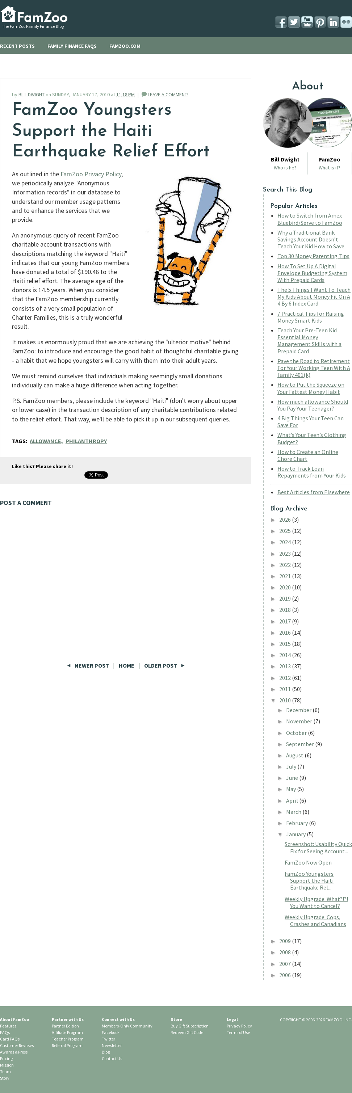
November (299, 721)
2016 (285, 632)
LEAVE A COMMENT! (168, 94)
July (291, 766)
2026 (285, 519)
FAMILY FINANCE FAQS (72, 46)
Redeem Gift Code (187, 1032)
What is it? (329, 167)
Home (126, 665)
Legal (232, 1019)
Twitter (108, 1039)
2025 (285, 530)
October (297, 732)
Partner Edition (65, 1026)
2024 (285, 542)
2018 (285, 609)
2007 (285, 963)
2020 (285, 587)
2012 (285, 677)
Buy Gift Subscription (190, 1026)
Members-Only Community (127, 1026)
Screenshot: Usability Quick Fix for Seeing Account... (318, 847)
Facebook (111, 1032)
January (296, 834)
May (291, 789)
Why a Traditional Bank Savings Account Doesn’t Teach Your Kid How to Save (310, 239)
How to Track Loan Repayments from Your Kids (311, 472)
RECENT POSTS (17, 46)
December (299, 710)
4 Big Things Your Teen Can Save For (310, 422)
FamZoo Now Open (308, 862)
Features (8, 1026)
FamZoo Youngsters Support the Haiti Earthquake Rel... (309, 880)
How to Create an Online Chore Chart (307, 455)
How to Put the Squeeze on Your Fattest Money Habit (310, 388)
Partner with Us (68, 1019)
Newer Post (88, 665)
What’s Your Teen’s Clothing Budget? (311, 438)
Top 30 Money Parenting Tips (313, 256)
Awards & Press (14, 1052)
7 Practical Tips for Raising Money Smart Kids (310, 317)
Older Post (164, 665)
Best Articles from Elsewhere (313, 492)
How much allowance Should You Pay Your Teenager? (312, 405)
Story (4, 1078)
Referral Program (67, 1045)
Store (176, 1019)
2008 (285, 952)
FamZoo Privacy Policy (90, 174)
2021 (285, 576)
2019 (285, 598)
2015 (285, 643)
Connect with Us (118, 1019)
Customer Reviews (17, 1045)
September (300, 744)
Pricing (6, 1058)
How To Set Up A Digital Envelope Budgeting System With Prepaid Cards (312, 272)
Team (5, 1071)
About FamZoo (14, 1019)
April (292, 800)
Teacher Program (68, 1039)
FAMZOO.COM (125, 46)
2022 (285, 564)
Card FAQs (10, 1039)
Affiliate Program (67, 1032)
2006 (285, 975)
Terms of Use (238, 1032)
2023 (285, 553)
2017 (285, 621)
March (294, 811)
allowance (45, 441)
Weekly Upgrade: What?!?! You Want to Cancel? (316, 902)
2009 (285, 941)
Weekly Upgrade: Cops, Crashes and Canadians (315, 920)
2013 (285, 666)
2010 (285, 700)
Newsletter (112, 1045)
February (297, 823)
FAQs (5, 1032)
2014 (285, 655)
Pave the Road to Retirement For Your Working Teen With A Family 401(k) (313, 367)
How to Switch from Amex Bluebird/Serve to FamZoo (309, 219)
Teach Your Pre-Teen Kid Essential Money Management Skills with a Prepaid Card (309, 341)
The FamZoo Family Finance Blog (33, 26)
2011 (285, 689)
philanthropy (86, 441)
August (295, 755)
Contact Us (112, 1058)
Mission (7, 1065)
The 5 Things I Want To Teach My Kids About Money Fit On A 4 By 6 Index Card (314, 296)
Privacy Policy (239, 1026)
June (292, 777)
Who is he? (285, 167)
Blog (106, 1052)
